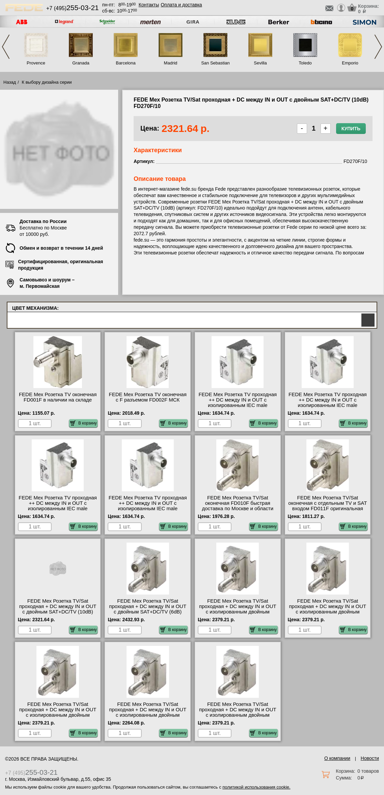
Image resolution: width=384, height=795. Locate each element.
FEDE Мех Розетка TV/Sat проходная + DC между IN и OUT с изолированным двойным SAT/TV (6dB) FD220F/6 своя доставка (237, 715)
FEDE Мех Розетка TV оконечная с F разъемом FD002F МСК (148, 397)
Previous (6, 46)
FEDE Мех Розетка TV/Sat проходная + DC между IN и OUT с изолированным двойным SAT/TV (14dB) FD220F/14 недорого (327, 611)
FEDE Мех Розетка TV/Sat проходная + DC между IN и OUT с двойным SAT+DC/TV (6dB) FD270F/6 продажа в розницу (147, 609)
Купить (350, 128)
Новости (370, 758)
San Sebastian (215, 62)
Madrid (170, 62)
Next (378, 46)
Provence (36, 62)
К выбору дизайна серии (47, 82)
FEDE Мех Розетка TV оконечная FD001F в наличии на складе (58, 397)
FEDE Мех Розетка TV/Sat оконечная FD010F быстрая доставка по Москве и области (237, 503)
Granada (80, 62)
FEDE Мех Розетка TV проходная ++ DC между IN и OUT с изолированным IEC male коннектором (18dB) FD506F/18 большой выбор (58, 508)
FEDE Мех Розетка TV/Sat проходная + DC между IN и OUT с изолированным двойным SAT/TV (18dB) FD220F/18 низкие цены (58, 715)
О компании (337, 758)
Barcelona (126, 62)
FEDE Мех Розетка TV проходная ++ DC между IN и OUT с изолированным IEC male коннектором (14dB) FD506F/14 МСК (328, 405)
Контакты (149, 4)
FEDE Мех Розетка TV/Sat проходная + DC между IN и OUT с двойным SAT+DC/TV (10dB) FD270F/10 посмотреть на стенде (58, 609)
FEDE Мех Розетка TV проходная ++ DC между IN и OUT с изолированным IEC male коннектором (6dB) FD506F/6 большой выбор (148, 508)
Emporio (350, 62)
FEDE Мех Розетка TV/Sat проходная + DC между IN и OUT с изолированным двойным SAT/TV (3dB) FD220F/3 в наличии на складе (147, 715)
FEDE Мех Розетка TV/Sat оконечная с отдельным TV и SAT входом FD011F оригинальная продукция (327, 506)
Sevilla (260, 62)
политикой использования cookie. (256, 787)
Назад (9, 82)
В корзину (83, 423)
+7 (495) (72, 8)
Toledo (305, 62)
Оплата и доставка (181, 4)
